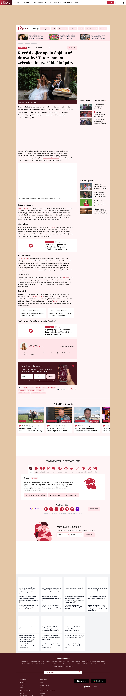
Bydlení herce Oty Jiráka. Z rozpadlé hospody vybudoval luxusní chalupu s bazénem (99, 37)
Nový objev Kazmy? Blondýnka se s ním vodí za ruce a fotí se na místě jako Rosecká (51, 645)
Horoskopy (48, 2)
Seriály (40, 2)
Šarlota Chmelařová (50, 48)
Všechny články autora (67, 346)
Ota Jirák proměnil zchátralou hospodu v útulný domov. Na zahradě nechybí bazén (73, 628)
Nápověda (42, 693)
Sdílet (73, 48)
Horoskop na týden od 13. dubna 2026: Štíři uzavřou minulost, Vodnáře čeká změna (67, 37)
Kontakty (42, 688)
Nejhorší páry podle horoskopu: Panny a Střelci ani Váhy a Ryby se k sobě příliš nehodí (58, 332)
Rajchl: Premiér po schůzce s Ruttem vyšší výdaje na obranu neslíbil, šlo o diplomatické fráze (28, 590)
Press (41, 682)
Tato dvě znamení (23, 208)
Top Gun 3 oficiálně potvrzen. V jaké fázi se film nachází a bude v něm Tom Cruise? (28, 645)
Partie (67, 661)
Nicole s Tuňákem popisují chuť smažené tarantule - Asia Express (99, 116)
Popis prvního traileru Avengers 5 (28, 627)
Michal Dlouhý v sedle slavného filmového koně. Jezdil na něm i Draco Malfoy (30, 428)
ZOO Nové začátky (91, 661)
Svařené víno (42, 664)
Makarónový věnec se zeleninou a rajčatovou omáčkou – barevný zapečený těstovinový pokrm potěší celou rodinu (97, 607)
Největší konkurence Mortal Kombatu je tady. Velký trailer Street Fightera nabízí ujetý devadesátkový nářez (27, 638)
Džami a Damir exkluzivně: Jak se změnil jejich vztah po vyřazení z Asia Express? (100, 123)
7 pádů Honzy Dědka (25, 664)
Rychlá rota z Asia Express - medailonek (99, 107)
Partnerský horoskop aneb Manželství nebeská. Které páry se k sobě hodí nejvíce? (60, 313)
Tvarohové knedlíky (100, 664)
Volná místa (23, 682)
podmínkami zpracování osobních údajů (45, 381)
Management (43, 679)
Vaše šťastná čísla (62, 505)
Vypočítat (88, 533)
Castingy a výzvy (44, 685)
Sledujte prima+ (67, 2)
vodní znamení (38, 296)
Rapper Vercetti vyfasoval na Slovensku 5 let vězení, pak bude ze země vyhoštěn (51, 637)
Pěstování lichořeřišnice (75, 664)
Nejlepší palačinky (58, 666)
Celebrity (27, 2)
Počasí (72, 661)
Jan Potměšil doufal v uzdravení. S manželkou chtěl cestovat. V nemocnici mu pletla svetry (36, 37)
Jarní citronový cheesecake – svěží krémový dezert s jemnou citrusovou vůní (97, 590)
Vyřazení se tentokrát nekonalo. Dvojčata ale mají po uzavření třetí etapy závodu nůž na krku (100, 186)
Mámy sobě (57, 2)
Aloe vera (65, 664)
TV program (54, 661)
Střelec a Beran (23, 259)
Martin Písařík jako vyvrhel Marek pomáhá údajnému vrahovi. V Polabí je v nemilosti (86, 429)
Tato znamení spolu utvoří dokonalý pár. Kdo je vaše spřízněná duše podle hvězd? (56, 246)
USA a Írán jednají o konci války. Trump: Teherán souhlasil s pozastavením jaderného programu (28, 599)
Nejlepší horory (45, 661)
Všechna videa (100, 101)
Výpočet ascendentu (88, 664)
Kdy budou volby (80, 661)
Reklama (22, 685)
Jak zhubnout (24, 661)
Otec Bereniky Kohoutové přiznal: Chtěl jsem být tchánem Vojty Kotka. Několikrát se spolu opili (51, 607)
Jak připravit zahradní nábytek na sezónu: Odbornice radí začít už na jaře (74, 645)
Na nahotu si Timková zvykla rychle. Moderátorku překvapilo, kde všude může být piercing (100, 203)
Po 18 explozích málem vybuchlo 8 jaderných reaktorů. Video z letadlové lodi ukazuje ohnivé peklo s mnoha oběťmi (74, 599)
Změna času (62, 661)
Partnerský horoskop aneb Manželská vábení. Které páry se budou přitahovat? (32, 313)
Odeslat (49, 375)
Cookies (22, 693)
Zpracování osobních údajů (47, 690)
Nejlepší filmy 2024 (35, 661)
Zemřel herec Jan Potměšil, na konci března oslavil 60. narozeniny (51, 598)
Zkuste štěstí (94, 509)
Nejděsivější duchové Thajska (74, 588)
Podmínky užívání (25, 690)
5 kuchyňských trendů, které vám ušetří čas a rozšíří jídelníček (97, 597)
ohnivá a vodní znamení (51, 158)
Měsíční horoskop (56, 495)
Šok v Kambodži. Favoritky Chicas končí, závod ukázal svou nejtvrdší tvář (100, 195)
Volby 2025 (35, 664)
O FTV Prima (23, 679)
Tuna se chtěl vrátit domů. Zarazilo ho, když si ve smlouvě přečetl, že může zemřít (58, 429)
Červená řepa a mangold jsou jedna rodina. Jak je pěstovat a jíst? (74, 636)
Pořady (76, 2)
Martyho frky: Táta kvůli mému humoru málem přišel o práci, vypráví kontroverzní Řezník (50, 628)
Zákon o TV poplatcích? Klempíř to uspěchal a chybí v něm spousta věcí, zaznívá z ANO (28, 607)
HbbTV (21, 688)
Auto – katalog (101, 661)
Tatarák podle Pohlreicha (54, 664)
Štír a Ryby (56, 301)
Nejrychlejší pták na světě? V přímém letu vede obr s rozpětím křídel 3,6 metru (74, 607)
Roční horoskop (71, 495)
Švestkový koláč (68, 666)
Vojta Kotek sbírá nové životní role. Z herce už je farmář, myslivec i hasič (100, 211)
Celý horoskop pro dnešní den (35, 495)
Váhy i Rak (52, 227)
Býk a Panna (67, 277)
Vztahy (34, 2)
